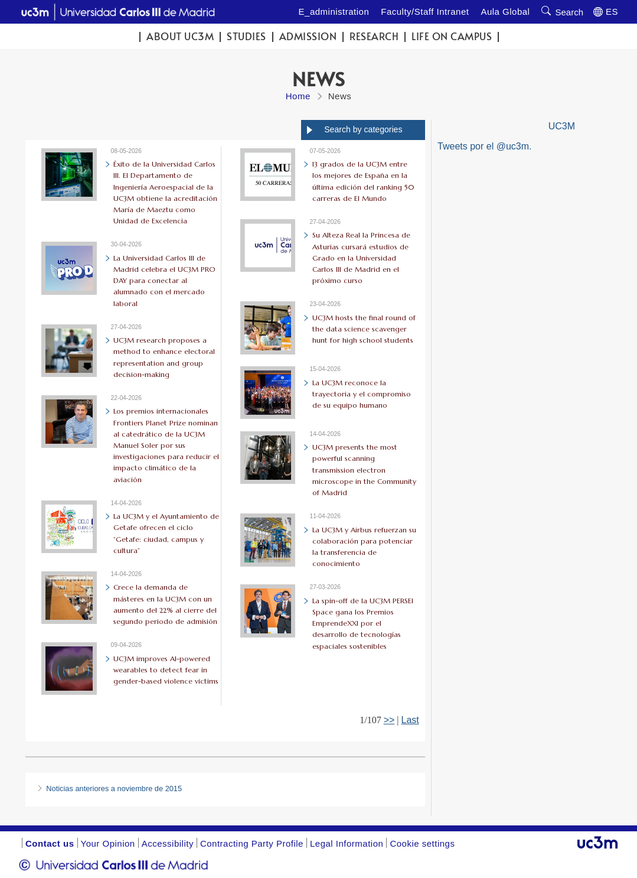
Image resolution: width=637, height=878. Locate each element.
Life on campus (451, 36)
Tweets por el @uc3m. (484, 146)
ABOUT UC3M (180, 36)
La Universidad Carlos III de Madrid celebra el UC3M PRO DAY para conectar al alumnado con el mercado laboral (164, 280)
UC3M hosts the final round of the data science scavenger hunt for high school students (364, 328)
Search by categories (363, 129)
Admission (308, 36)
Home (298, 96)
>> (389, 720)
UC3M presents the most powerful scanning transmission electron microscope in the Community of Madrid (364, 470)
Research (373, 36)
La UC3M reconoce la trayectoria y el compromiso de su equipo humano (361, 393)
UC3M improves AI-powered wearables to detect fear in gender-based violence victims (165, 669)
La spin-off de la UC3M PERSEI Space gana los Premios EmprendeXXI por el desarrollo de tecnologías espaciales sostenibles (362, 623)
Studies (246, 36)
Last (410, 720)
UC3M (561, 126)
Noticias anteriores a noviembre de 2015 (114, 788)
